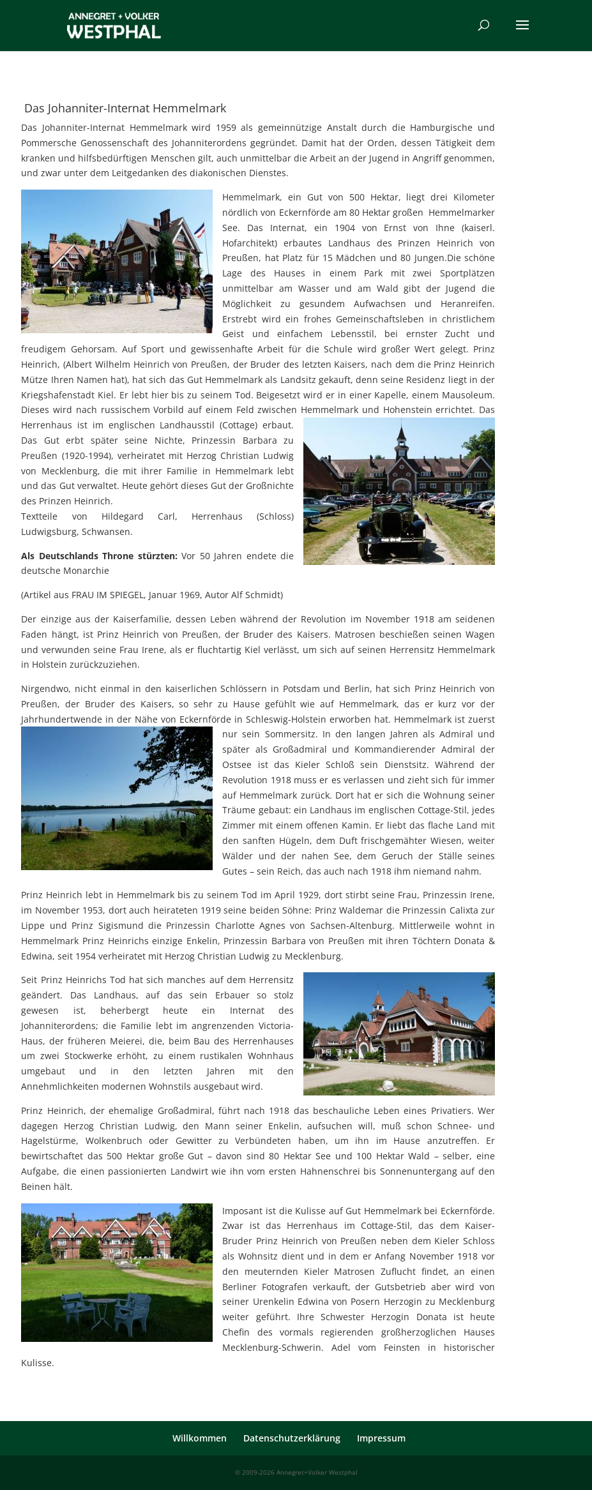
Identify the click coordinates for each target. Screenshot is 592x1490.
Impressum (381, 1438)
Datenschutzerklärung (291, 1438)
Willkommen (199, 1438)
